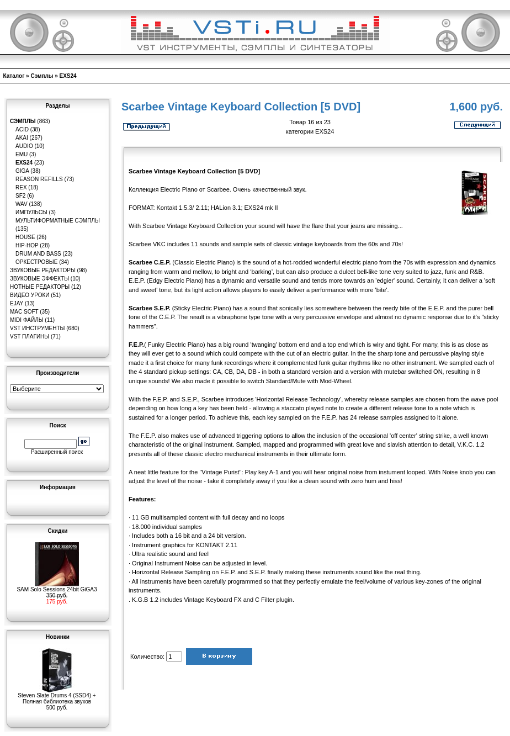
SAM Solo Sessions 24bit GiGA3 (57, 586)
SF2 (20, 196)
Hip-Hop (27, 245)
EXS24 (68, 76)
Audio (24, 146)
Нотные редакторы (40, 287)
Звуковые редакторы (43, 270)
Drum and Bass (38, 254)
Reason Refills (39, 179)
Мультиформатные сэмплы (57, 221)
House (25, 237)
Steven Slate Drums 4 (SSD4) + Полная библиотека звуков (56, 696)
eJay (16, 303)
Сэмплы (41, 76)
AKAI (21, 138)
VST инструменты (37, 328)
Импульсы (31, 212)
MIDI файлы (27, 320)
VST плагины (29, 336)
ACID (22, 129)
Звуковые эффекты (39, 279)
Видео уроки (29, 295)
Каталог (14, 76)
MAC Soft (24, 312)
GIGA (22, 171)
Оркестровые (36, 262)
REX (21, 187)
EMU (21, 154)
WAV (21, 204)
